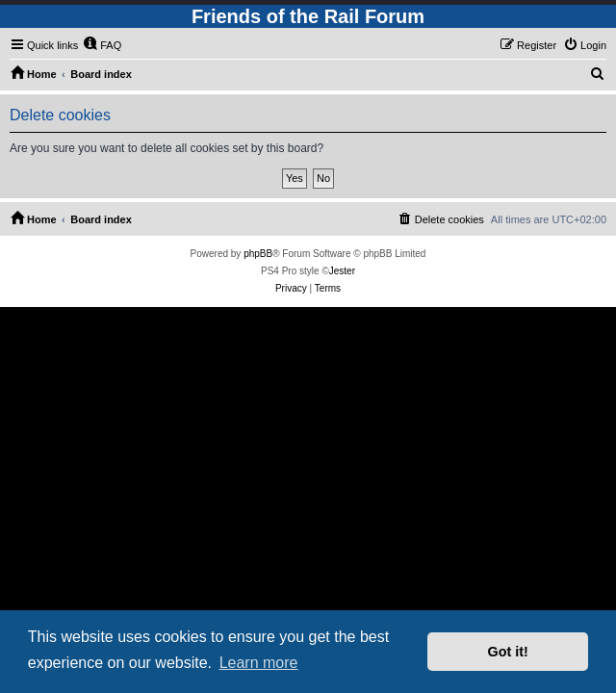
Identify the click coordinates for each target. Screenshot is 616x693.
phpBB (258, 253)
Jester (342, 271)
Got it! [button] (508, 651)
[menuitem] (102, 45)
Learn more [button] (258, 662)
